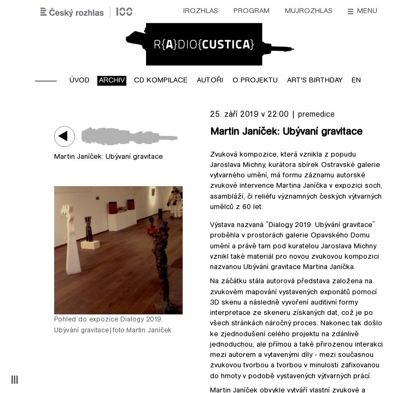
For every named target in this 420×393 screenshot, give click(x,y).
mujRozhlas (203, 11)
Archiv (112, 81)
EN (356, 81)
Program (146, 11)
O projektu (255, 81)
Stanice (256, 11)
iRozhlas (95, 11)
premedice (316, 114)
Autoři (210, 81)
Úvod (79, 81)
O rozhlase (309, 11)
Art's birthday (314, 81)
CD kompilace (161, 81)
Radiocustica (210, 44)
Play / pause (67, 136)
